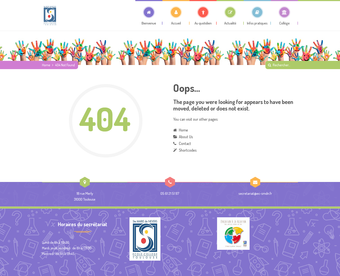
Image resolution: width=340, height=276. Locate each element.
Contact (185, 143)
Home (46, 65)
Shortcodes (188, 150)
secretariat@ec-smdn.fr (255, 193)
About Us (186, 136)
